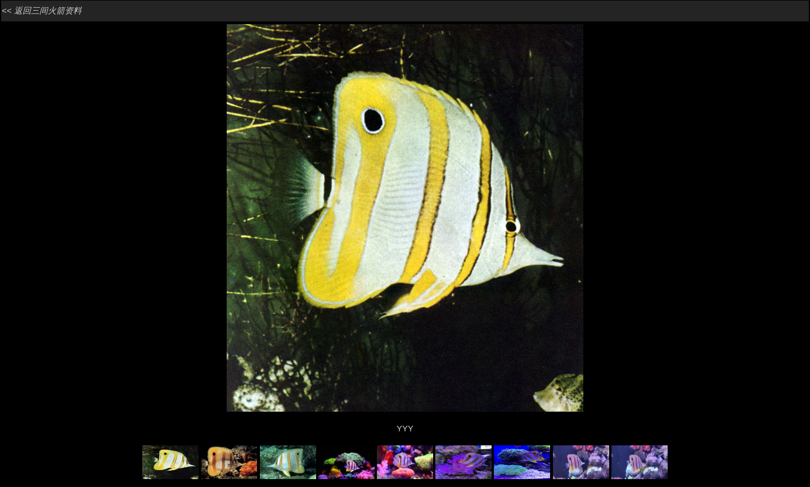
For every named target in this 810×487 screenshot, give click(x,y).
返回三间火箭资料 (48, 10)
